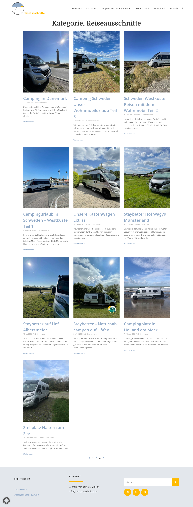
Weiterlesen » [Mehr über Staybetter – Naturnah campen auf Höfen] (79, 353)
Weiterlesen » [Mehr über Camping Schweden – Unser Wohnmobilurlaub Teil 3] (79, 140)
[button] (6, 500)
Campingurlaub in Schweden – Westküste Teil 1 (45, 220)
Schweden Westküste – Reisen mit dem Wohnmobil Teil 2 (146, 104)
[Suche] (175, 482)
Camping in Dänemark (45, 98)
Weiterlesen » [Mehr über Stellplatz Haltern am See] (28, 454)
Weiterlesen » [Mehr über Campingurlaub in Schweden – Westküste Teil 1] (28, 249)
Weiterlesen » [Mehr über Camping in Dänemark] (28, 122)
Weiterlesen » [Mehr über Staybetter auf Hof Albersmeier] (28, 353)
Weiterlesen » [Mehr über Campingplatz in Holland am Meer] (129, 350)
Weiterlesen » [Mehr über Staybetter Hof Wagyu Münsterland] (129, 243)
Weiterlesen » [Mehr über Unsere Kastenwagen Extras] (79, 243)
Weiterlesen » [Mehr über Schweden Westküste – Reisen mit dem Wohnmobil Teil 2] (129, 134)
